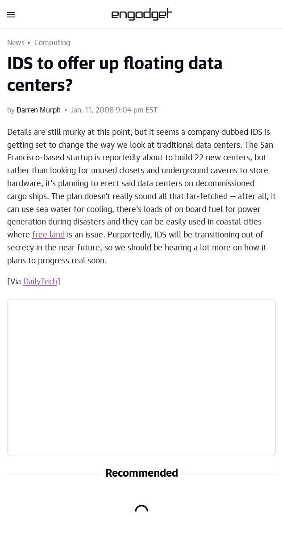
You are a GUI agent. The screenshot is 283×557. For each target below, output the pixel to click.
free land (48, 235)
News (16, 42)
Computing (52, 42)
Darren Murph (39, 110)
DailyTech (40, 282)
